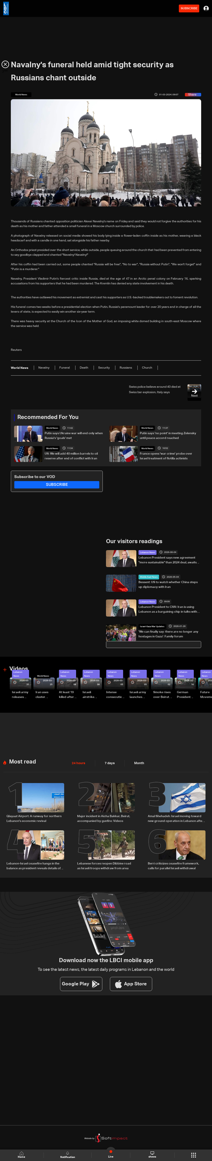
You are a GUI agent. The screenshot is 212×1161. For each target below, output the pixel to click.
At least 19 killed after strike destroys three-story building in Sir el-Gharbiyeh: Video (68, 695)
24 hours (78, 762)
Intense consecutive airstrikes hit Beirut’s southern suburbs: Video (115, 695)
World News (52, 428)
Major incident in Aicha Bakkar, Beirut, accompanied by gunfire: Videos (103, 818)
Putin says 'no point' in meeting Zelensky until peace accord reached (168, 436)
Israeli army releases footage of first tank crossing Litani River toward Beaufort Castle (20, 695)
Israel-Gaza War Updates (152, 626)
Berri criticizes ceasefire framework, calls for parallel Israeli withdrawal (173, 865)
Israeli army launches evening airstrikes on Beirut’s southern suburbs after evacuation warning (138, 695)
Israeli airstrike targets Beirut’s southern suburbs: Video (89, 695)
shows (152, 1154)
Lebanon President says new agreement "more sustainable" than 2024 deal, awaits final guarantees (168, 560)
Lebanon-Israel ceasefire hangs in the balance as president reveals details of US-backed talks (34, 865)
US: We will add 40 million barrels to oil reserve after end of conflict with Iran (71, 456)
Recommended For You (47, 417)
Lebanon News (147, 552)
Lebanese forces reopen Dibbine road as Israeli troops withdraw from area (104, 865)
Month (137, 762)
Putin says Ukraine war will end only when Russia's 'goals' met (74, 436)
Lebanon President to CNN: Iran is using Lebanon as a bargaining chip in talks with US (168, 609)
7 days (108, 762)
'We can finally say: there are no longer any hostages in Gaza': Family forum (168, 634)
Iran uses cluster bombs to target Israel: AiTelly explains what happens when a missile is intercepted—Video (45, 695)
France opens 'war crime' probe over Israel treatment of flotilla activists (166, 456)
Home (22, 1155)
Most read (22, 761)
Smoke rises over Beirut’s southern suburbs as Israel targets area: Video (162, 695)
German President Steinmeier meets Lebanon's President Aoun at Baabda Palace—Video (184, 695)
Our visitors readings (134, 541)
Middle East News (149, 577)
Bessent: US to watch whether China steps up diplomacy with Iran (168, 585)
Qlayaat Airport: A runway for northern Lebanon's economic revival (34, 818)
